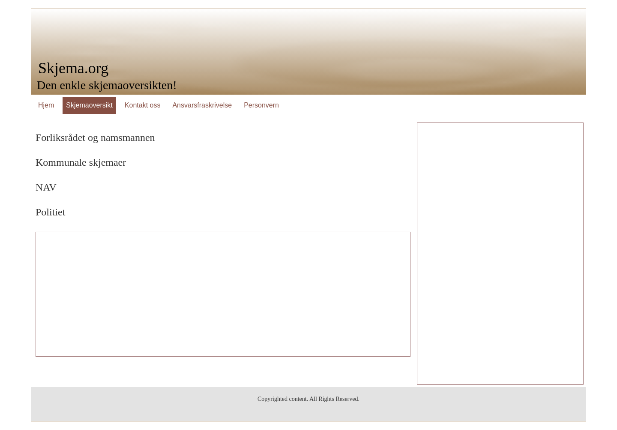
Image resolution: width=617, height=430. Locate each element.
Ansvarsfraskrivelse (202, 105)
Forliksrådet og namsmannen (95, 137)
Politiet (50, 212)
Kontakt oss (143, 105)
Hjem (46, 105)
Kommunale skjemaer (81, 162)
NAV (46, 187)
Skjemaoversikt (89, 105)
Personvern (261, 105)
